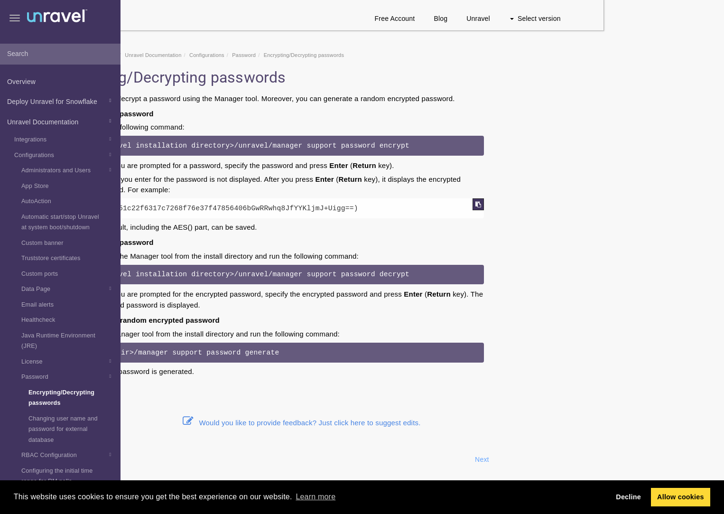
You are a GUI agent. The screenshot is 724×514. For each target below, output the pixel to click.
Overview (21, 81)
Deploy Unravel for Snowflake (60, 100)
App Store (35, 186)
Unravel (599, 18)
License (67, 361)
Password (67, 376)
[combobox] (60, 54)
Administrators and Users (67, 170)
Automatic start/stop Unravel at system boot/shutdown (60, 222)
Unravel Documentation (60, 121)
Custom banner (42, 243)
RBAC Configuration (67, 454)
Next (602, 459)
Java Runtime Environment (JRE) (58, 341)
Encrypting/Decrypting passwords (61, 398)
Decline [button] (628, 497)
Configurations (64, 155)
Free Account (515, 18)
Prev (146, 459)
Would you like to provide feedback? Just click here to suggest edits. (422, 423)
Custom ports (39, 274)
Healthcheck (38, 320)
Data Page (67, 288)
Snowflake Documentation (206, 55)
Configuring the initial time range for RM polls (57, 476)
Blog (561, 18)
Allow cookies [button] (680, 497)
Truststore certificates (51, 258)
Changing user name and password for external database (63, 429)
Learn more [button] (315, 497)
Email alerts (37, 304)
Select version (656, 18)
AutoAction (36, 201)
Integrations (64, 139)
